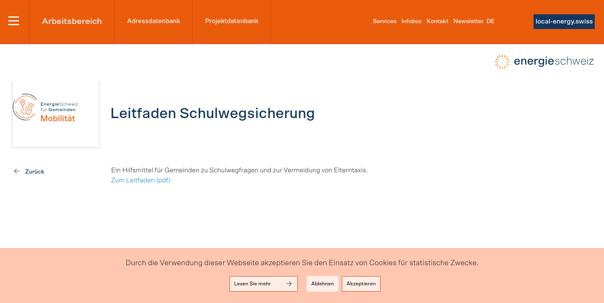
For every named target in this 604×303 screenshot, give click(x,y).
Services (384, 21)
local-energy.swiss (564, 21)
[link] (56, 114)
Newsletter (468, 21)
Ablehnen (322, 283)
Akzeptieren (361, 283)
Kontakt (437, 21)
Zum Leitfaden (133, 180)
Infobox (411, 21)
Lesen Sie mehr (263, 283)
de (491, 21)
